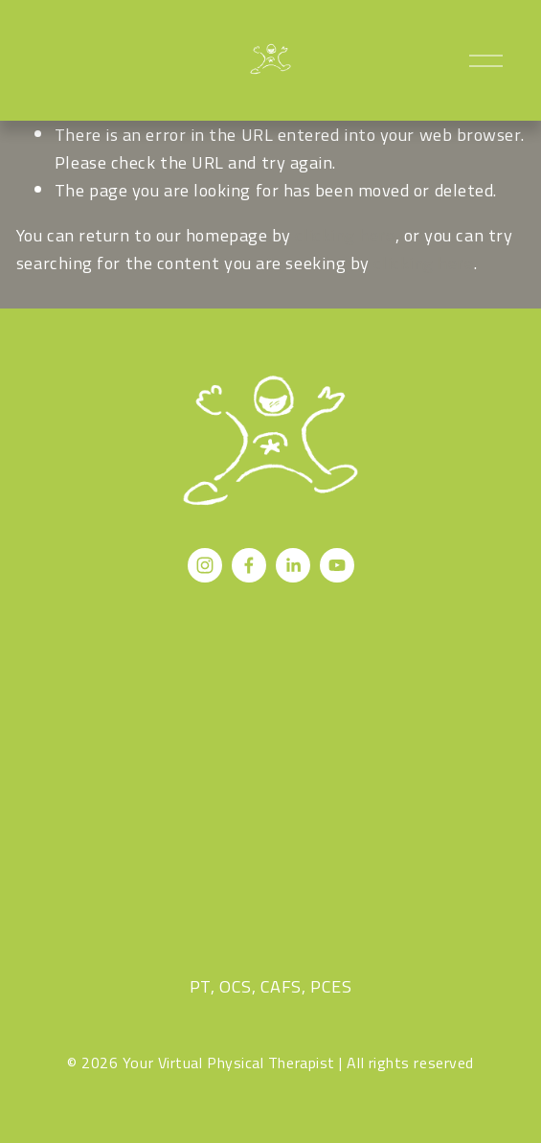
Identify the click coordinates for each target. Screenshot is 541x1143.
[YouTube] (337, 565)
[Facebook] (249, 565)
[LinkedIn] (293, 565)
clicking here (344, 234)
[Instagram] (205, 565)
